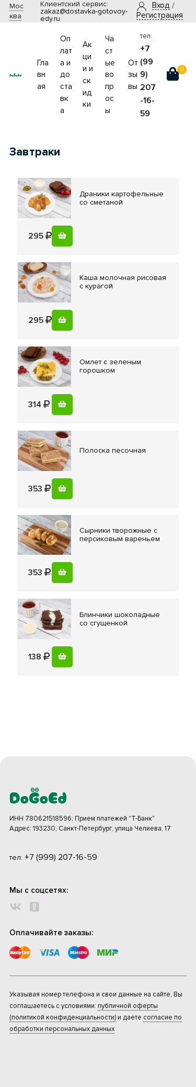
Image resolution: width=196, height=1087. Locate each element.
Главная (43, 75)
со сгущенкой (119, 618)
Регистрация (159, 16)
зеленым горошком (110, 366)
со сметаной (121, 198)
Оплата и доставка (66, 75)
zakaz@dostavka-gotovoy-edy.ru (84, 15)
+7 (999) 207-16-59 (61, 857)
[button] (161, 6)
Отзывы (133, 75)
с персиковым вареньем (119, 534)
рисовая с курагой (122, 281)
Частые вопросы (110, 75)
